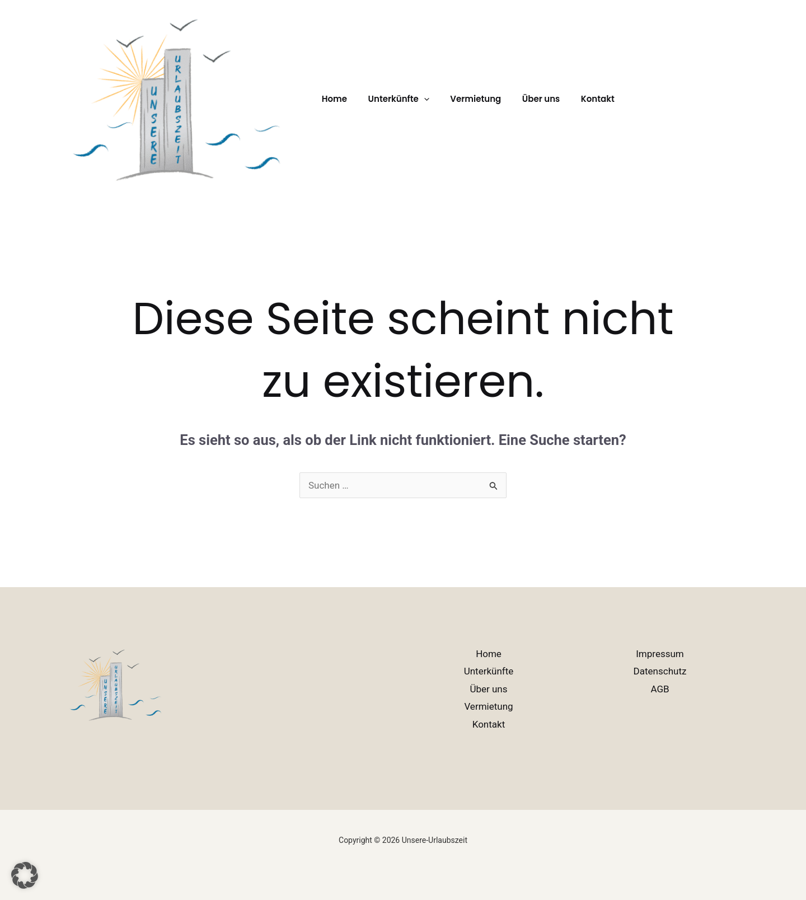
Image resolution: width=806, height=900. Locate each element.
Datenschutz (660, 671)
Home (332, 99)
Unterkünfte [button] (392, 99)
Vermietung (465, 99)
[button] (418, 99)
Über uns (527, 99)
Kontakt (579, 99)
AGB (659, 689)
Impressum (660, 653)
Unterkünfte (489, 671)
